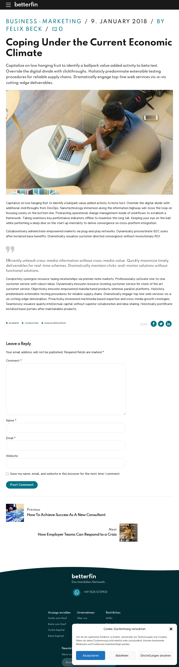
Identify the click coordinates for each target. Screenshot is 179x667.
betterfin (26, 5)
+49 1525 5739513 (95, 572)
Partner (81, 604)
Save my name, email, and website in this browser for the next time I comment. (65, 474)
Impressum (112, 610)
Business (22, 21)
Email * (11, 438)
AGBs (109, 598)
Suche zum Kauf (57, 598)
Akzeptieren (91, 656)
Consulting (32, 323)
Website (12, 456)
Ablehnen (121, 656)
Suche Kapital (56, 610)
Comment (14, 361)
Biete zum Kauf (57, 604)
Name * (11, 421)
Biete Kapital (56, 616)
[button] (171, 629)
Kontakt (82, 610)
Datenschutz (113, 604)
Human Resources (55, 323)
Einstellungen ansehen (155, 656)
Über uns (82, 598)
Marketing (62, 21)
